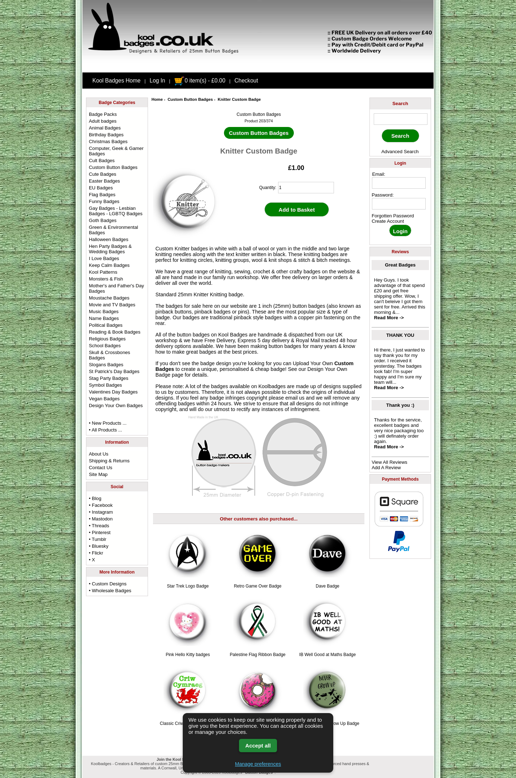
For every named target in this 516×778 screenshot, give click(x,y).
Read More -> (389, 317)
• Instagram (101, 512)
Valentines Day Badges (113, 392)
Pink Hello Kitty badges (188, 654)
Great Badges (400, 265)
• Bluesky (98, 546)
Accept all (258, 745)
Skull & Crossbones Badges (109, 355)
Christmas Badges (108, 141)
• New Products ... (107, 423)
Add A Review (386, 467)
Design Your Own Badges (116, 405)
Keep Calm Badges (109, 265)
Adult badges (102, 121)
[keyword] (400, 119)
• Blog (95, 498)
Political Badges (106, 325)
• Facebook (101, 505)
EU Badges (101, 187)
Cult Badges (102, 160)
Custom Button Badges (190, 99)
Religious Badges (107, 338)
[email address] (399, 183)
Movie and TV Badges (112, 304)
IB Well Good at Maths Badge (327, 654)
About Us (98, 454)
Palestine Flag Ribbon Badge (257, 654)
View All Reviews (389, 462)
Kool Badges (233, 335)
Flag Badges (102, 194)
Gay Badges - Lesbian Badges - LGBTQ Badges (116, 211)
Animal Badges (105, 128)
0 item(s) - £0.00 (199, 80)
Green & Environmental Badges (113, 230)
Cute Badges (102, 174)
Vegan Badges (104, 398)
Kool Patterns (103, 272)
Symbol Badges (105, 385)
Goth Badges (102, 220)
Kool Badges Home (116, 80)
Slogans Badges (106, 364)
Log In (157, 80)
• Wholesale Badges (110, 590)
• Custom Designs (107, 583)
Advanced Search (400, 151)
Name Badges (104, 318)
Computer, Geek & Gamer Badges (116, 151)
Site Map (98, 474)
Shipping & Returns (109, 460)
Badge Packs (103, 114)
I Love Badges (104, 258)
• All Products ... (105, 430)
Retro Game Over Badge (258, 586)
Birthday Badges (106, 134)
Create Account (388, 221)
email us (295, 398)
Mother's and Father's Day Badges (116, 288)
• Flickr (96, 553)
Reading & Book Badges (114, 332)
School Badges (105, 345)
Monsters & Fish (106, 279)
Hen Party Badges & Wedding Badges (110, 249)
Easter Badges (104, 181)
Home (157, 99)
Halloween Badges (108, 239)
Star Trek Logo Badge (188, 586)
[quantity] (306, 187)
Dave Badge (327, 586)
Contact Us (100, 467)
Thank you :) (400, 405)
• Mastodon (101, 519)
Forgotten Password (393, 215)
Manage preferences (258, 764)
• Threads (99, 525)
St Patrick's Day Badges (114, 371)
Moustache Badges (109, 298)
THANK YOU (400, 335)
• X (92, 559)
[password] (399, 203)
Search (400, 103)
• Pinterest (99, 532)
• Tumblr (97, 539)
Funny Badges (104, 201)
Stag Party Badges (108, 378)
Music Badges (104, 311)
